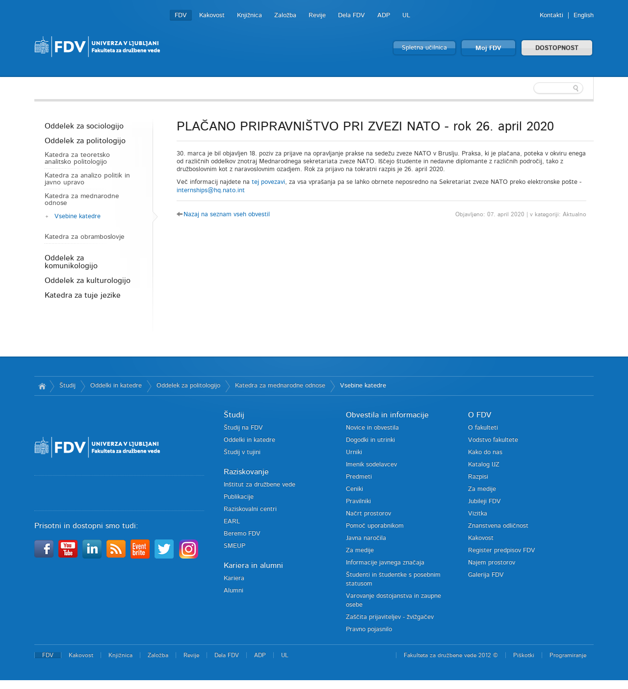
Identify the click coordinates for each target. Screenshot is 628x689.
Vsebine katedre (77, 216)
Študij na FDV (243, 428)
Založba (285, 15)
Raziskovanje (246, 472)
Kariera (234, 578)
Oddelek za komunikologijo (71, 262)
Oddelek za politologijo (85, 141)
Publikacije (239, 497)
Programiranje (568, 655)
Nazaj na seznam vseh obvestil (226, 214)
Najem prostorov (491, 563)
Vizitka (477, 513)
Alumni (233, 590)
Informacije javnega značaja (385, 563)
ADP (383, 15)
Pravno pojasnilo (369, 629)
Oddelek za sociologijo (84, 126)
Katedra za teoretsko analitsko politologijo (77, 158)
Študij (67, 386)
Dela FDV (351, 15)
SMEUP (234, 546)
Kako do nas (485, 452)
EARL (232, 521)
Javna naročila (366, 538)
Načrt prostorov (368, 513)
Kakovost (212, 15)
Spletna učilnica (424, 48)
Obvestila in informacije (387, 415)
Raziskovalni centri (250, 509)
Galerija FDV (486, 575)
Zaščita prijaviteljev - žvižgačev (390, 617)
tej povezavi (268, 182)
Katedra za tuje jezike (83, 295)
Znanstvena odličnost (498, 526)
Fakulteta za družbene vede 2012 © (451, 655)
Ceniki (354, 489)
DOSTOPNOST (556, 48)
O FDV (479, 415)
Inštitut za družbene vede (259, 485)
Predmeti (359, 477)
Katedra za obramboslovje (85, 236)
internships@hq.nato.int (211, 190)
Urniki (354, 452)
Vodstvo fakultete (493, 440)
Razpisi (478, 477)
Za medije (360, 550)
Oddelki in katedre (116, 386)
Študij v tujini (242, 452)
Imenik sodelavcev (371, 464)
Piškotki (523, 655)
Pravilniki (358, 501)
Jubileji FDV (484, 501)
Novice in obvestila (372, 428)
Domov (42, 386)
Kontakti (551, 15)
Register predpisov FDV (501, 550)
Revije (317, 15)
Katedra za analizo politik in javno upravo (87, 179)
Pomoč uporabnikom (375, 526)
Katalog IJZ (483, 464)
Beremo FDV (242, 534)
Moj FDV (488, 48)
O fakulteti (483, 428)
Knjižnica (249, 15)
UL (406, 15)
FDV (181, 15)
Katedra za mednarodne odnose (82, 199)
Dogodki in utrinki (370, 440)
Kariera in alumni (253, 565)
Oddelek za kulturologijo (88, 280)
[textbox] (529, 88)
